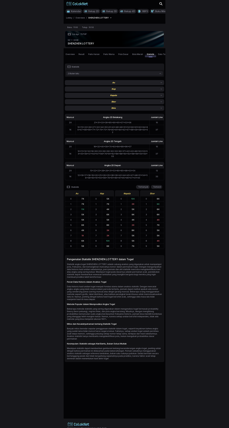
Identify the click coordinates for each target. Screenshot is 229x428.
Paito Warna (108, 54)
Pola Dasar (123, 54)
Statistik (150, 55)
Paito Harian (94, 54)
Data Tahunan (164, 54)
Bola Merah (137, 54)
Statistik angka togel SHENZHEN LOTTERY (87, 264)
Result (81, 54)
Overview (70, 54)
